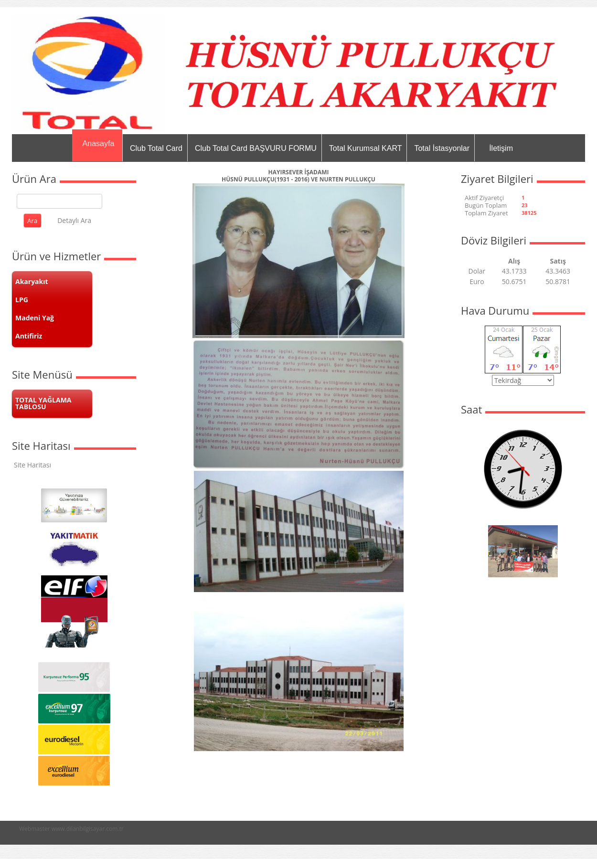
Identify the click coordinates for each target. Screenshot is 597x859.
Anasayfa (99, 143)
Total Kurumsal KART (365, 148)
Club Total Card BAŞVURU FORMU (256, 148)
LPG (21, 299)
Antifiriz (28, 335)
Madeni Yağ (34, 317)
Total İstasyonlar (441, 148)
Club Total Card (156, 148)
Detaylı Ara (74, 220)
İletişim (501, 148)
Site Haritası (32, 464)
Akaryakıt (31, 281)
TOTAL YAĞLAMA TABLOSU (43, 403)
